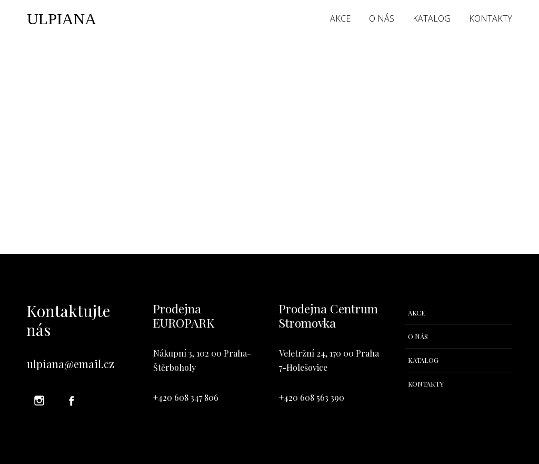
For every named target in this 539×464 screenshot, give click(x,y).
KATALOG (432, 18)
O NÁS (381, 18)
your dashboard (223, 200)
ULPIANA (61, 19)
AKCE (340, 18)
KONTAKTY (490, 18)
